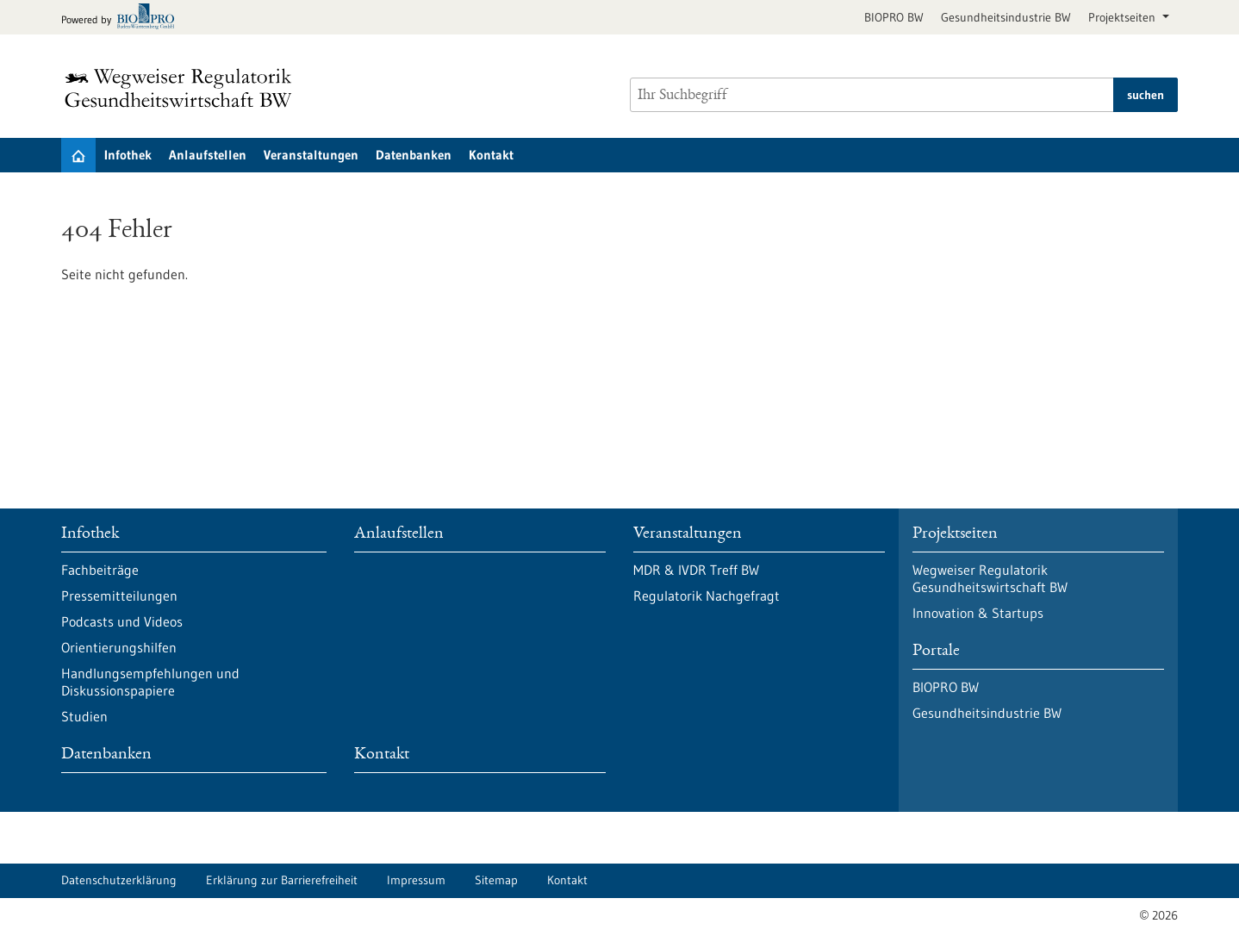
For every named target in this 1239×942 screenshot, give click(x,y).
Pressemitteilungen (119, 595)
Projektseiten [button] (1123, 17)
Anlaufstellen (207, 155)
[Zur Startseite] (182, 88)
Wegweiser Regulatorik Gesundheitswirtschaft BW (990, 578)
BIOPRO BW (894, 17)
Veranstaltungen (311, 155)
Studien (84, 716)
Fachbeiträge (100, 569)
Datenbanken (413, 155)
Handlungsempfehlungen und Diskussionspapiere (150, 681)
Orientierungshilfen (119, 647)
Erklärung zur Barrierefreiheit (282, 880)
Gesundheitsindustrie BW (1006, 17)
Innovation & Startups (977, 612)
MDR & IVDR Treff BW (696, 569)
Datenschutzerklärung (119, 880)
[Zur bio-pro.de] (122, 17)
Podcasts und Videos (122, 621)
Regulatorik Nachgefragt (706, 595)
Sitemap (496, 880)
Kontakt (491, 155)
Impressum (416, 880)
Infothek (128, 155)
